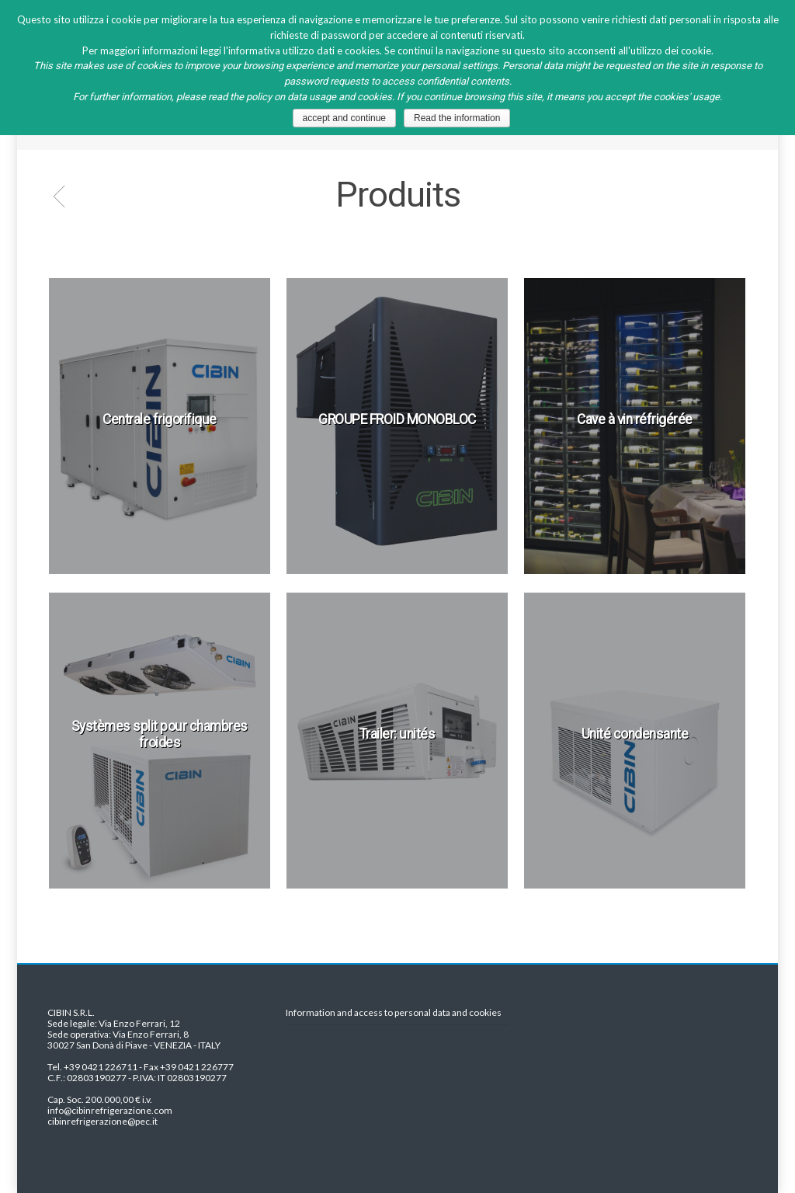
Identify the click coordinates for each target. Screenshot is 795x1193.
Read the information (457, 118)
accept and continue (344, 118)
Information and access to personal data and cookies (394, 1012)
